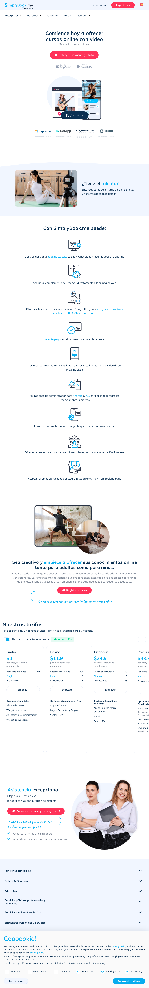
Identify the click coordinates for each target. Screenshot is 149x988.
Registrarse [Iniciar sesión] (122, 5)
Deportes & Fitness (16, 860)
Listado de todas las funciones (21, 912)
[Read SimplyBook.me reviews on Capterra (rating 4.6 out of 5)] (43, 133)
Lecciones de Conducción (20, 881)
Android (93, 333)
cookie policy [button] (36, 952)
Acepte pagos (98, 291)
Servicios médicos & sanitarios (23, 839)
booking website (51, 256)
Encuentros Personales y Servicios (25, 850)
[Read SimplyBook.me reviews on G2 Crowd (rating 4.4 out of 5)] (106, 133)
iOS (103, 333)
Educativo (11, 819)
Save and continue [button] (129, 981)
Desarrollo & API (83, 927)
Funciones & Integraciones (19, 917)
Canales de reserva (15, 922)
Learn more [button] (16, 981)
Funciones (53, 15)
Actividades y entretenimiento (23, 870)
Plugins (10, 603)
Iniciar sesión (98, 5)
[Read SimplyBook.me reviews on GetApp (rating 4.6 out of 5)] (63, 133)
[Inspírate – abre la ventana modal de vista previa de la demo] (74, 115)
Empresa (79, 917)
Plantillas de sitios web (17, 927)
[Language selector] (140, 5)
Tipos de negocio (84, 922)
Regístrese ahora (76, 517)
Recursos (83, 15)
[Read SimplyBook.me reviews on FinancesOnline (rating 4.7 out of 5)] (85, 133)
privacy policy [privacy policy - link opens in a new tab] (119, 946)
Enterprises (13, 15)
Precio (67, 15)
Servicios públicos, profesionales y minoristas (25, 829)
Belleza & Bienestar (16, 808)
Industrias (34, 15)
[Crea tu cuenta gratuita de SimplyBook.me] (73, 55)
